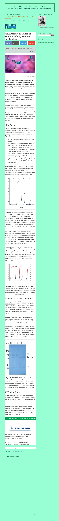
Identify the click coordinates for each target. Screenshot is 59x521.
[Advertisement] (16, 502)
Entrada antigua (32, 514)
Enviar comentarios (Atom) (15, 516)
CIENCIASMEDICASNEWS (29, 6)
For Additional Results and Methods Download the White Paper (26, 418)
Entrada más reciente (9, 514)
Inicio (21, 514)
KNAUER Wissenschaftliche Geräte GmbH (18, 444)
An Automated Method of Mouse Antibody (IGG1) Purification (17, 20)
